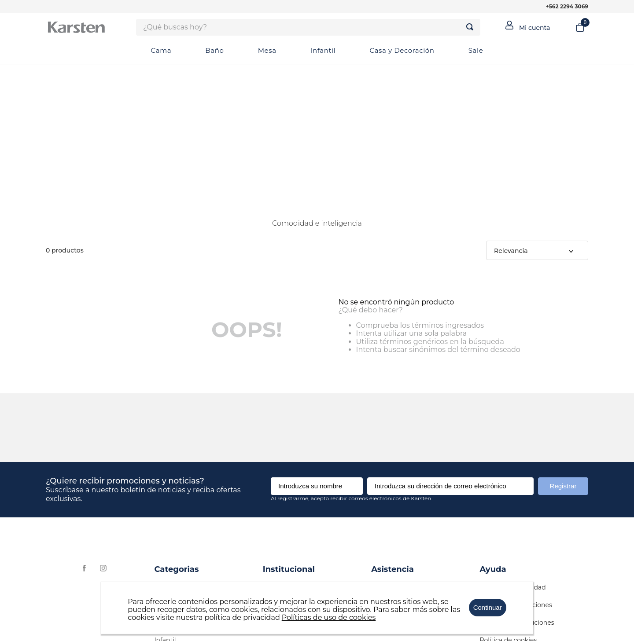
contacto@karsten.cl (402, 443)
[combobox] (308, 27)
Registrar (563, 342)
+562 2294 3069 (567, 6)
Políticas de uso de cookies (329, 617)
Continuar (487, 607)
